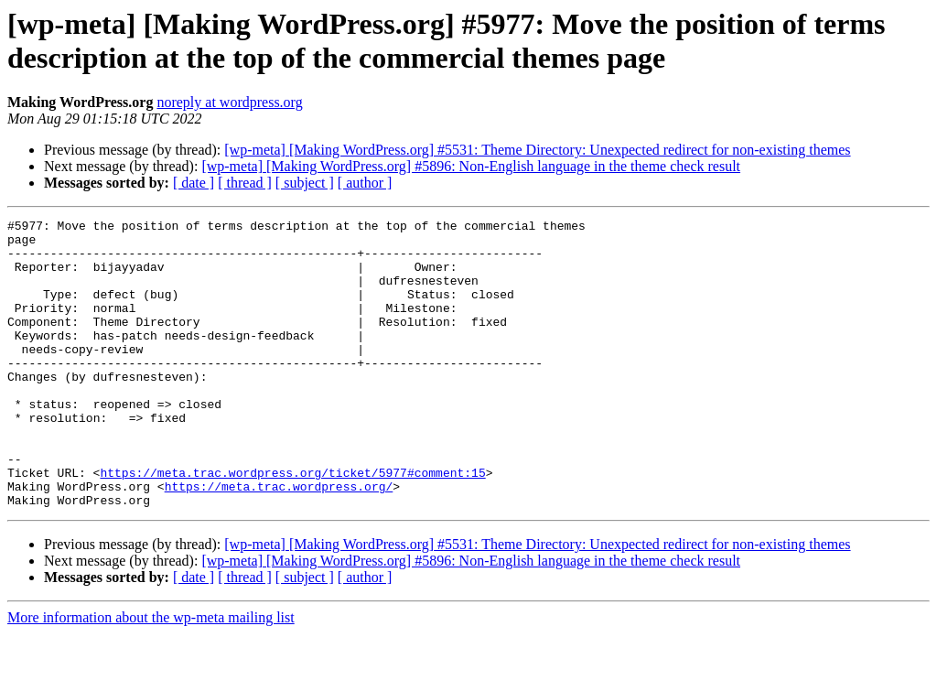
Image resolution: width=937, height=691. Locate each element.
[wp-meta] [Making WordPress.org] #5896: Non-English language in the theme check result (470, 166)
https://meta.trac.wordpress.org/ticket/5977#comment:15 (292, 524)
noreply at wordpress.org (229, 102)
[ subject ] (304, 182)
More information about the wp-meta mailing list (151, 675)
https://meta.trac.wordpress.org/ (279, 541)
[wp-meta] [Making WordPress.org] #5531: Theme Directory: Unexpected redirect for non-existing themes (537, 149)
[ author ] (365, 182)
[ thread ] (245, 182)
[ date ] (193, 182)
